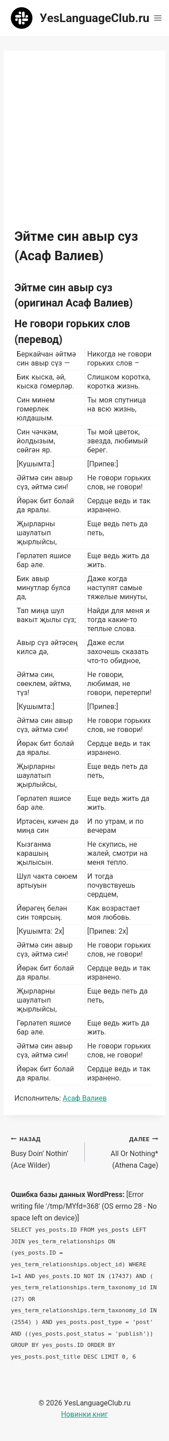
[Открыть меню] (157, 18)
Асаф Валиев (85, 1098)
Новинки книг (84, 1414)
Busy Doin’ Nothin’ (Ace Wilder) (44, 1151)
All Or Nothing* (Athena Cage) (125, 1151)
